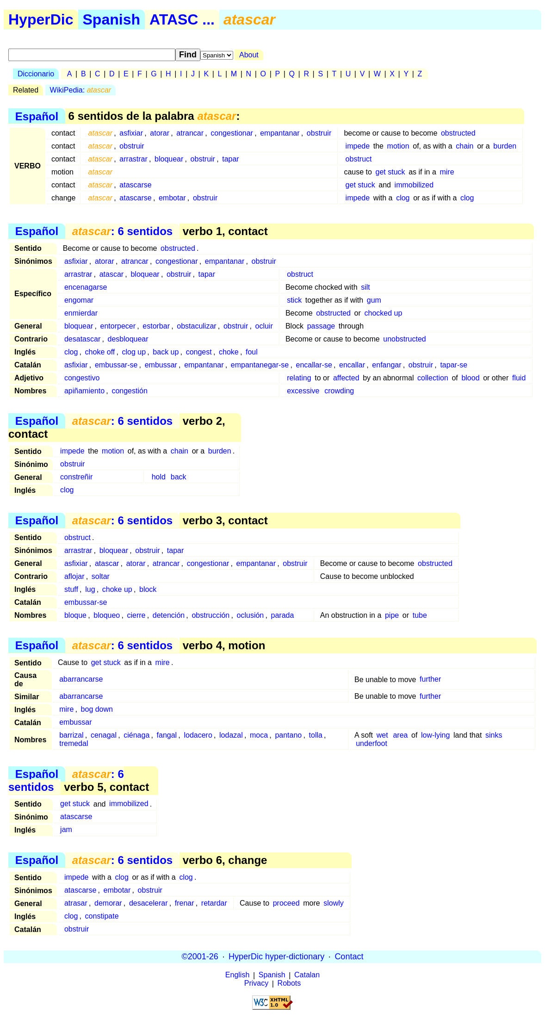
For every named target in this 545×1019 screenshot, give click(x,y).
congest (199, 352)
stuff (71, 589)
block (147, 589)
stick (294, 300)
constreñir (76, 477)
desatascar (82, 339)
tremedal (73, 743)
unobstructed (404, 339)
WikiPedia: (80, 90)
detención (169, 615)
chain (464, 146)
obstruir (319, 133)
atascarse (135, 185)
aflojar (74, 576)
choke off (100, 352)
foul (252, 352)
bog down (97, 709)
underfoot (371, 743)
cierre (136, 615)
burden (504, 146)
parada (282, 615)
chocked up (383, 313)
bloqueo (106, 615)
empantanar (279, 133)
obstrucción (210, 615)
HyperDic (41, 19)
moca (259, 735)
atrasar (75, 903)
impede (358, 146)
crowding (339, 391)
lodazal (231, 735)
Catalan (307, 975)
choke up (117, 589)
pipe (392, 615)
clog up (134, 352)
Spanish (111, 19)
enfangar (386, 365)
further (430, 679)
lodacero (198, 735)
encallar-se (314, 365)
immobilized (414, 185)
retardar (214, 903)
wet (382, 735)
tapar (230, 159)
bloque (75, 615)
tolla (315, 735)
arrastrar (133, 159)
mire (447, 172)
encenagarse (85, 287)
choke (229, 352)
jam (66, 830)
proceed (286, 903)
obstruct (359, 159)
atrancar (190, 133)
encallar (352, 365)
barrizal (71, 735)
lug (90, 589)
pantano (288, 735)
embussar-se (116, 365)
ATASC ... (182, 19)
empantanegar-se (260, 365)
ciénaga (136, 735)
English (237, 975)
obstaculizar (196, 326)
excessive (303, 391)
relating (299, 378)
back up (166, 352)
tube (420, 615)
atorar (159, 133)
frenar (184, 903)
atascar (111, 274)
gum (374, 300)
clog (402, 198)
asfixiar (131, 133)
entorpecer (118, 326)
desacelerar (148, 903)
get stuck (390, 172)
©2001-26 (200, 956)
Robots (289, 984)
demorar (108, 903)
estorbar (156, 326)
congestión (129, 391)
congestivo (82, 378)
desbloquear (128, 339)
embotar (172, 198)
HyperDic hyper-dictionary (276, 956)
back (178, 477)
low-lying (435, 735)
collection (432, 378)
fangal (167, 735)
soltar (101, 576)
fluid (519, 378)
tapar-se (453, 365)
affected (346, 378)
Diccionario (36, 74)
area (400, 735)
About (249, 55)
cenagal (104, 735)
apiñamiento (84, 391)
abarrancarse (81, 679)
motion (398, 146)
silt (365, 287)
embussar (161, 365)
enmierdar (81, 313)
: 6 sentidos (122, 231)
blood (470, 378)
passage (321, 326)
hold (159, 477)
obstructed (458, 133)
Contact (348, 956)
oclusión (250, 615)
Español (36, 116)
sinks (493, 735)
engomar (78, 300)
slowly (333, 903)
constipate (102, 916)
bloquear (169, 159)
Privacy (256, 984)
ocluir (264, 326)
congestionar (232, 133)
